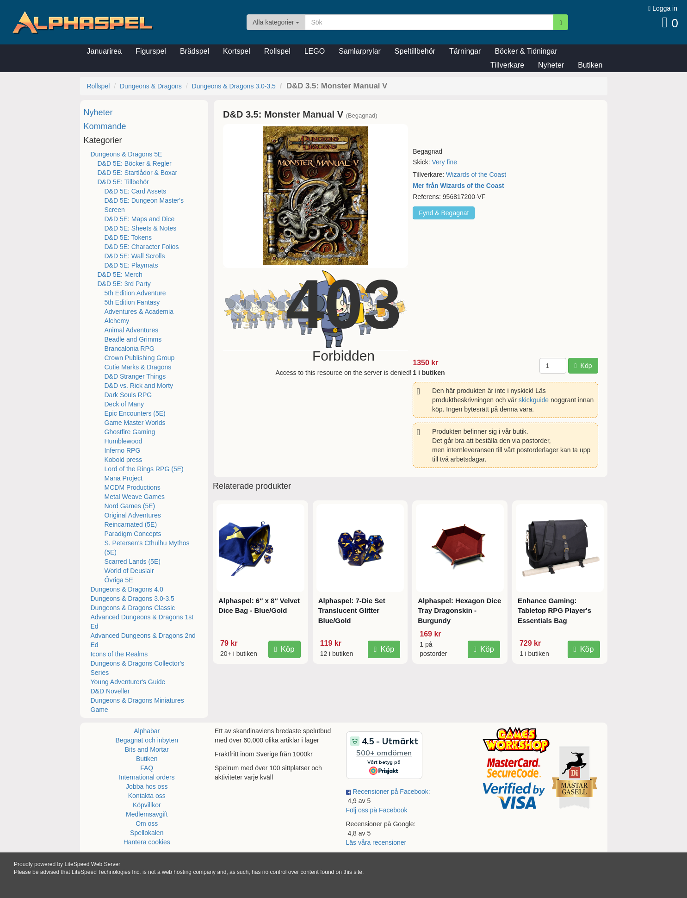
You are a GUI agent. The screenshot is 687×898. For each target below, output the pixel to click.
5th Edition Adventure (135, 293)
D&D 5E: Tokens (128, 237)
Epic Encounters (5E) (135, 413)
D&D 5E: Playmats (131, 265)
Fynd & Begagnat (444, 213)
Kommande (105, 126)
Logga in (662, 8)
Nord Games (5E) (130, 506)
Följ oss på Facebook (377, 810)
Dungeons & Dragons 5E (126, 154)
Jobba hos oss (146, 786)
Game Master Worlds (135, 422)
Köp (583, 365)
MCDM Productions (133, 487)
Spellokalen (146, 832)
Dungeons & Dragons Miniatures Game (137, 705)
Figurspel (151, 51)
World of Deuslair (129, 570)
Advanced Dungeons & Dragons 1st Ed (142, 621)
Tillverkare (507, 65)
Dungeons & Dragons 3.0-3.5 (234, 86)
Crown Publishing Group (140, 358)
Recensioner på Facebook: (388, 791)
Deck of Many (124, 404)
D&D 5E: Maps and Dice (140, 219)
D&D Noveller (110, 691)
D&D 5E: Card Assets (136, 191)
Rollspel (277, 51)
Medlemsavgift (146, 814)
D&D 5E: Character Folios (142, 246)
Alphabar (147, 731)
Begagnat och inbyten (147, 740)
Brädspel (194, 51)
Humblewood (123, 441)
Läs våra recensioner (376, 842)
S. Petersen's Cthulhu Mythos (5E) (147, 547)
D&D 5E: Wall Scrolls (135, 256)
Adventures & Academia (139, 311)
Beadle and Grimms (133, 339)
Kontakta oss (147, 795)
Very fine (444, 162)
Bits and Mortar (147, 749)
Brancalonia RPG (130, 348)
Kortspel (236, 51)
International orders (147, 777)
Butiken (590, 65)
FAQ (146, 768)
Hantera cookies (147, 842)
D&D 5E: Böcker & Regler (135, 163)
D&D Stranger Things (135, 376)
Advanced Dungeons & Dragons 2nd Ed (143, 640)
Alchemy (117, 320)
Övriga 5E (119, 580)
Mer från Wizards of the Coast (458, 185)
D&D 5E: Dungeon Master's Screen (144, 205)
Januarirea (104, 51)
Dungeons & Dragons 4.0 (127, 589)
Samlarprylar (360, 51)
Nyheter (551, 65)
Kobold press (123, 459)
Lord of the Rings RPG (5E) (144, 469)
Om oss (147, 823)
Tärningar (465, 51)
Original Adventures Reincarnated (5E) (133, 519)
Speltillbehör (415, 51)
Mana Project (123, 478)
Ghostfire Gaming (130, 432)
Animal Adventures (132, 330)
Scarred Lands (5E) (133, 561)
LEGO (314, 51)
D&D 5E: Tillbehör (123, 182)
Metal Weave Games (135, 496)
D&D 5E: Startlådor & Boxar (138, 172)
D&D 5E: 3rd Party (124, 283)
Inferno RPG (123, 450)
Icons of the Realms (119, 654)
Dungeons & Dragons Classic (133, 607)
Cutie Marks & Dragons (138, 367)
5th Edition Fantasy (132, 302)
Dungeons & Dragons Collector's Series (138, 668)
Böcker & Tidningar (526, 51)
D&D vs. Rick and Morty (139, 385)
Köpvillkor (147, 805)
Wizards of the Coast (476, 174)
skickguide (534, 400)
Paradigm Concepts (133, 533)
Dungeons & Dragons (151, 86)
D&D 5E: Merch (120, 274)
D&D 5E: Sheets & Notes (141, 228)
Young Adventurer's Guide (128, 682)
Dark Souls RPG (128, 395)
